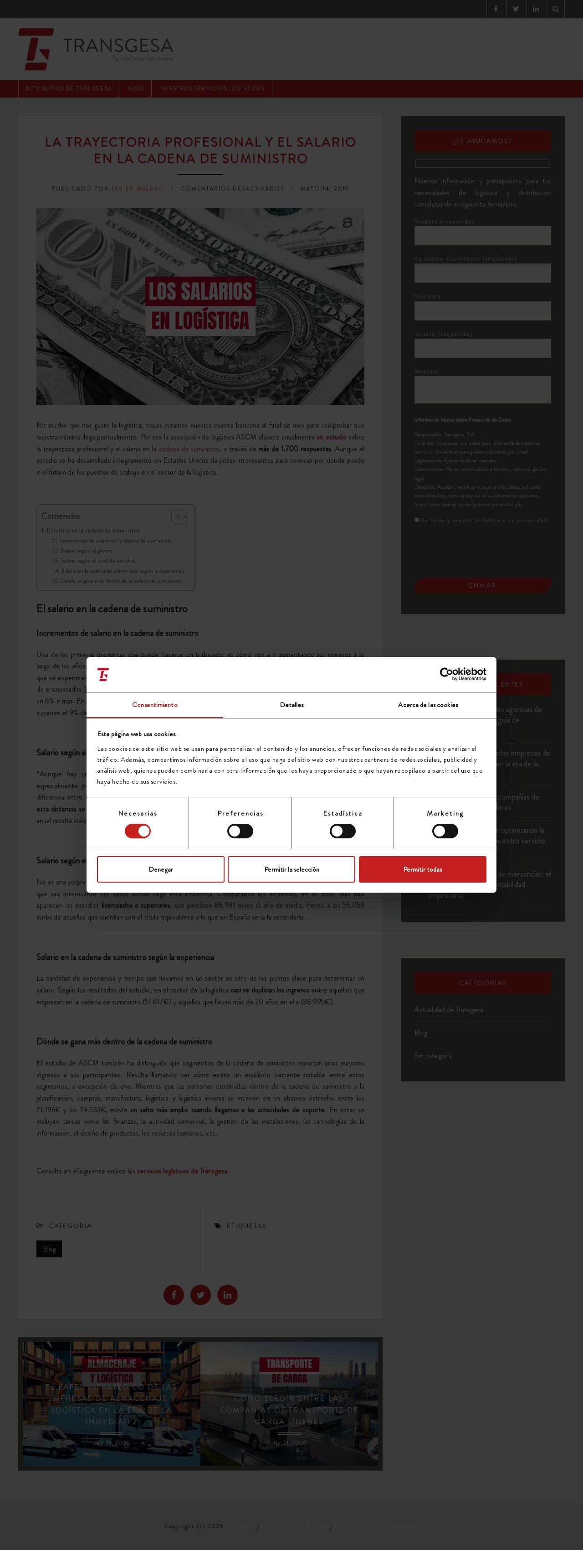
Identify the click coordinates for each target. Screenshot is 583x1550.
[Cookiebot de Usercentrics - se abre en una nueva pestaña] (446, 674)
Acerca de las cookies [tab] (428, 704)
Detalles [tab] (292, 704)
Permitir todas (422, 869)
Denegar (160, 869)
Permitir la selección (291, 869)
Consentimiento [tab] (154, 704)
